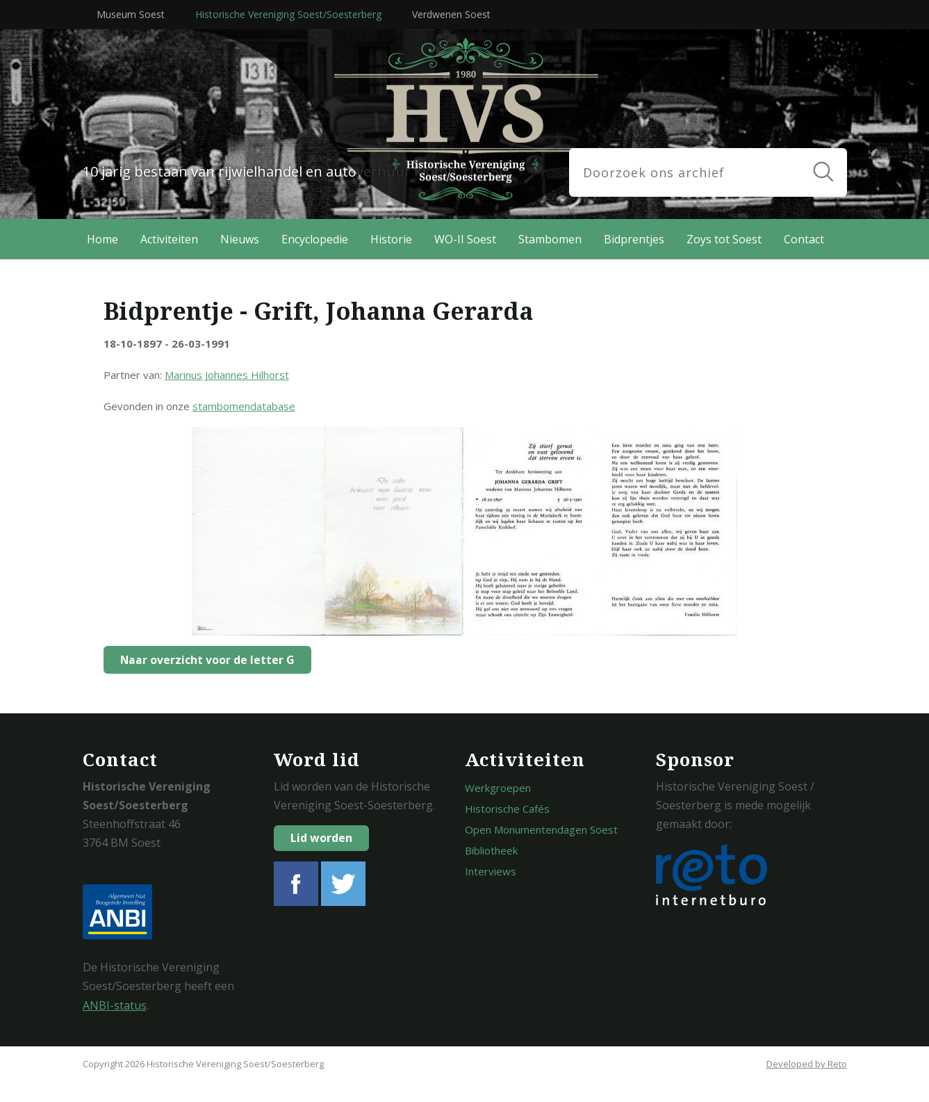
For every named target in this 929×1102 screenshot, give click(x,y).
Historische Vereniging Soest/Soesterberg (288, 14)
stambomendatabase (243, 406)
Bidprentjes (634, 239)
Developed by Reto (806, 1064)
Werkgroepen (498, 788)
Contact (804, 239)
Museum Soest (131, 14)
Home (102, 239)
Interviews (490, 871)
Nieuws (239, 239)
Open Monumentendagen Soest (541, 829)
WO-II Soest (465, 239)
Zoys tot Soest (724, 239)
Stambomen (550, 239)
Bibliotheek (491, 850)
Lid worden (321, 837)
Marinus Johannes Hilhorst (227, 375)
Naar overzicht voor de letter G (203, 660)
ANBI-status (115, 1005)
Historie (391, 239)
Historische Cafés (507, 809)
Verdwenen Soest (451, 14)
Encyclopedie (314, 239)
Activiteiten (169, 239)
